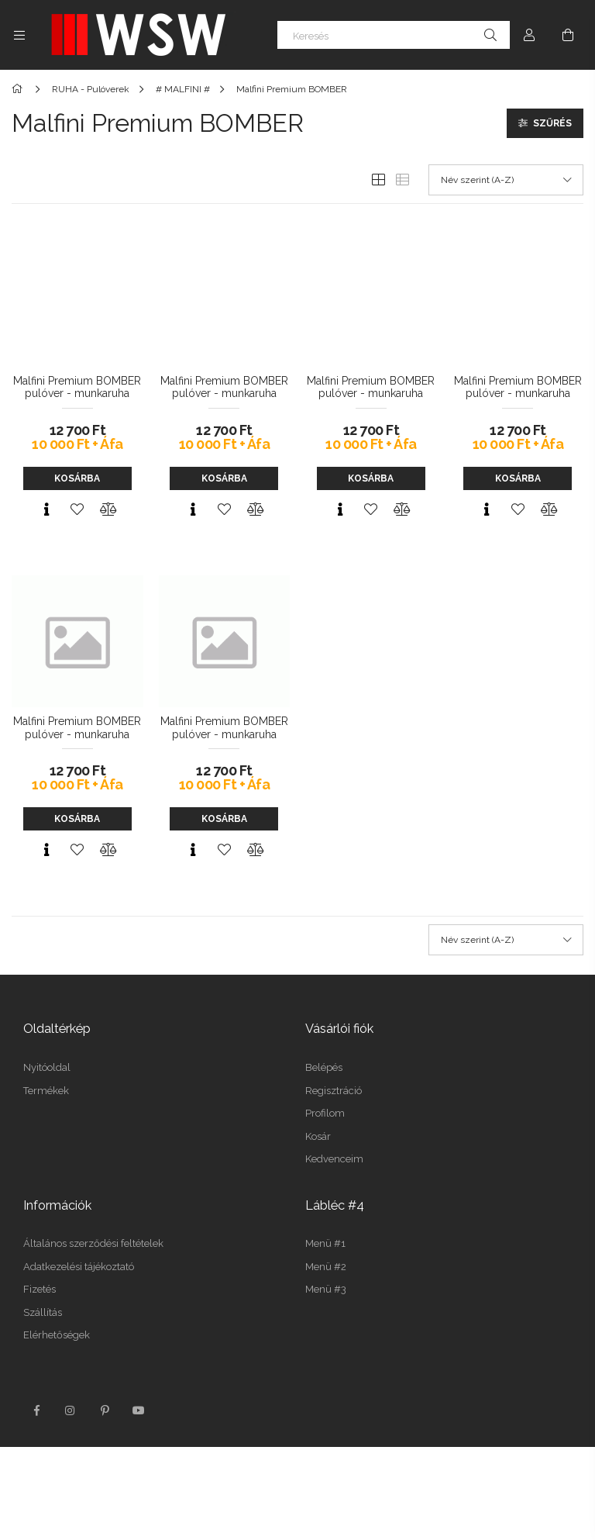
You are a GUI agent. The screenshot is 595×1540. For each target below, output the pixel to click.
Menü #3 (325, 1289)
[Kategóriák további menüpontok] (19, 35)
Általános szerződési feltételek (93, 1243)
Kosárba (77, 478)
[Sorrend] (505, 179)
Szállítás (42, 1312)
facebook (36, 1410)
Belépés (323, 1067)
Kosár (318, 1136)
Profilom (325, 1113)
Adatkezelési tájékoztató (78, 1266)
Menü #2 (325, 1266)
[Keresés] (393, 35)
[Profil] (529, 35)
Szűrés (552, 123)
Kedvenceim (334, 1159)
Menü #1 (325, 1243)
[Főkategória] (20, 89)
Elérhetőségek (56, 1335)
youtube (139, 1410)
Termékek (46, 1090)
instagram (70, 1410)
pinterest (104, 1410)
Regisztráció (333, 1090)
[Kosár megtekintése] (568, 35)
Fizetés (39, 1289)
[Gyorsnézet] (46, 509)
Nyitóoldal (47, 1067)
